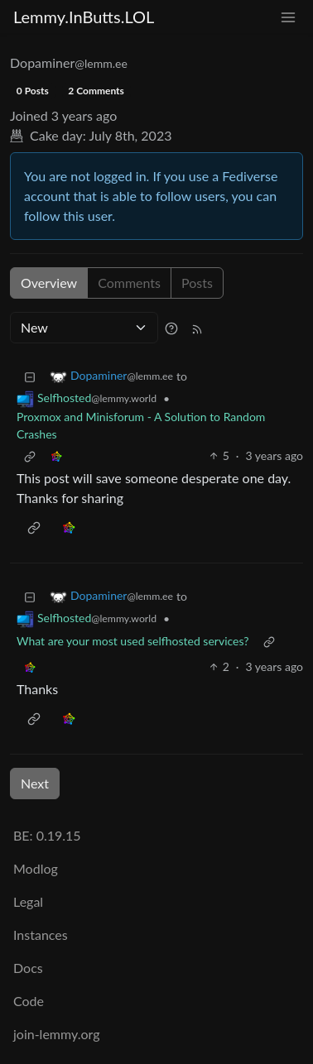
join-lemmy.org (56, 1034)
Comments (129, 282)
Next (35, 783)
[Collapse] (30, 376)
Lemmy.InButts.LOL (83, 16)
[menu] (288, 17)
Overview (49, 282)
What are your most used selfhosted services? (133, 641)
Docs (28, 967)
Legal (28, 901)
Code (28, 1001)
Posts (197, 282)
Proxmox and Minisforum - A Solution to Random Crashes (141, 425)
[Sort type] (84, 327)
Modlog (35, 868)
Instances (40, 934)
